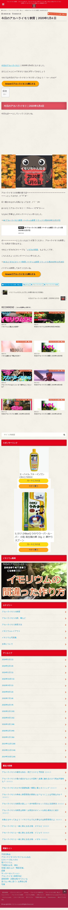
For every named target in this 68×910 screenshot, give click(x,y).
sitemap (26, 894)
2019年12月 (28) (8, 746)
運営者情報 (5, 894)
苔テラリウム (6, 865)
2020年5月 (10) (8, 713)
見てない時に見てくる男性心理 (14, 884)
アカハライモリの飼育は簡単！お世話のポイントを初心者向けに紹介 (30, 814)
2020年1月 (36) (8, 739)
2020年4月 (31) (8, 720)
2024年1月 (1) (7, 674)
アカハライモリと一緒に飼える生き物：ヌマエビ (26, 828)
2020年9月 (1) (7, 687)
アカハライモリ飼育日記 (11, 878)
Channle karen (52, 899)
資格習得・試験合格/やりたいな (14, 881)
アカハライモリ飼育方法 (12, 627)
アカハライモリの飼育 (11, 614)
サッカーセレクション (10, 875)
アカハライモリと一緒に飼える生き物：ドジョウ (26, 835)
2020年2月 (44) (8, 733)
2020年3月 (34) (8, 726)
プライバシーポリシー (16, 894)
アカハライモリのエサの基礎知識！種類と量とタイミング (29, 790)
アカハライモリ (37, 287)
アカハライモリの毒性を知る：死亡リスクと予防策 (27, 774)
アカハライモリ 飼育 (51, 287)
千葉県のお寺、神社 (9, 867)
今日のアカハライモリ (10, 65)
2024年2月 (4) (7, 668)
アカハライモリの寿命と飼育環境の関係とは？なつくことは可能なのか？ (32, 798)
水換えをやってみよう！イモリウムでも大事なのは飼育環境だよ (32, 822)
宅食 (3, 886)
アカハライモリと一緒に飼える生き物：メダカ (25, 841)
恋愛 (3, 873)
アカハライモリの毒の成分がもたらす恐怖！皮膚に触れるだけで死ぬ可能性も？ (33, 782)
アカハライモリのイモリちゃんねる (16, 859)
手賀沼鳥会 (6, 856)
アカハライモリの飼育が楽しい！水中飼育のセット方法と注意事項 (33, 806)
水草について (7, 646)
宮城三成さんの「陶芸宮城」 (13, 870)
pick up (27, 287)
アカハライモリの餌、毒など (12, 287)
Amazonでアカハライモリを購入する (20, 83)
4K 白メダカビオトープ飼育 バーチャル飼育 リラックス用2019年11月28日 (33, 264)
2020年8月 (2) (7, 694)
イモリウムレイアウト (11, 633)
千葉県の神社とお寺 (40, 899)
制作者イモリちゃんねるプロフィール (55, 897)
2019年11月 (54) (8, 752)
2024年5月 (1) (7, 662)
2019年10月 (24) (8, 759)
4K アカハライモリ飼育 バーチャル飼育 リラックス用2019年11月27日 (31, 220)
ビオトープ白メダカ (9, 862)
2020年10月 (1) (8, 681)
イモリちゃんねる (6, 899)
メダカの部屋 (32, 252)
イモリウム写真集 (9, 640)
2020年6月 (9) (7, 707)
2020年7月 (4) (7, 700)
